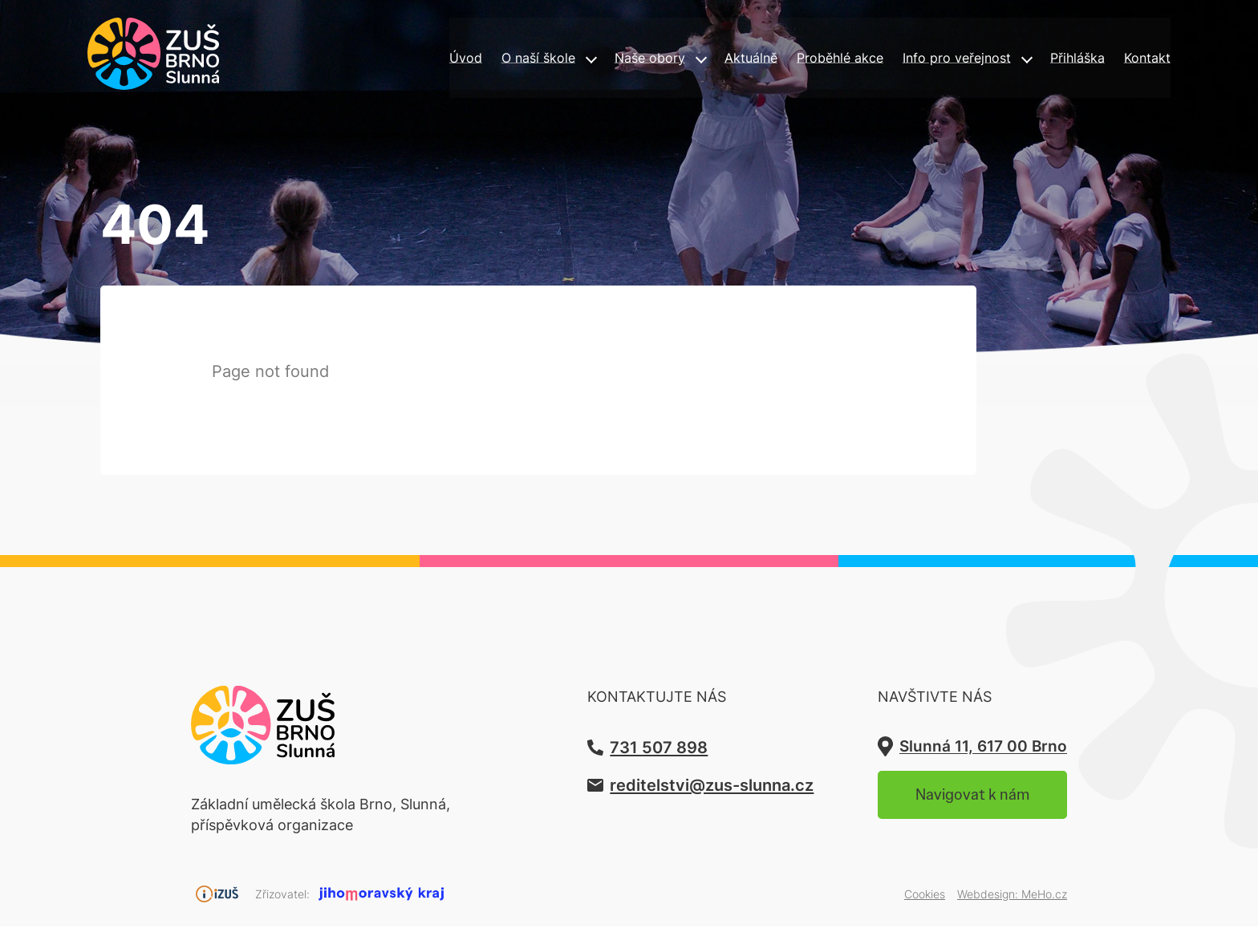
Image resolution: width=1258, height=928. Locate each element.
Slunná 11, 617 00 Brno (972, 748)
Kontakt (1131, 60)
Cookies (924, 895)
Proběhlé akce (799, 60)
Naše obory (597, 60)
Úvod (404, 60)
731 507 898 (620, 748)
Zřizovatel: (282, 895)
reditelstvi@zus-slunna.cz (678, 787)
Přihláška (1054, 60)
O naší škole (482, 60)
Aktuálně (702, 60)
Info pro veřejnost (927, 60)
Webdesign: (1012, 895)
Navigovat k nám (960, 799)
